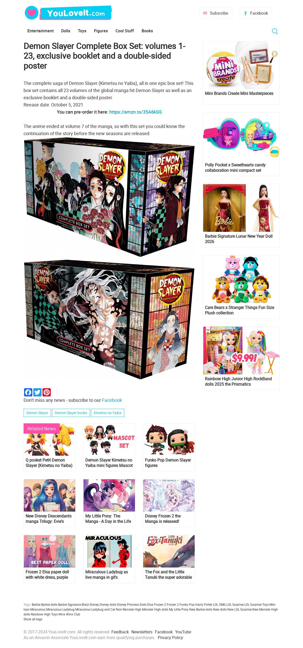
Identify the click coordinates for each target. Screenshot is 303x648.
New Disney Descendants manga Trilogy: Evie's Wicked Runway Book (48, 518)
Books (147, 31)
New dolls (220, 609)
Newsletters (141, 632)
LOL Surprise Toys (256, 604)
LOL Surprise (235, 604)
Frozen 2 (173, 604)
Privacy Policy (170, 637)
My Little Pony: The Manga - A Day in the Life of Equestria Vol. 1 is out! (108, 518)
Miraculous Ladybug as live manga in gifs (106, 574)
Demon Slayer (37, 412)
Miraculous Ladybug (60, 609)
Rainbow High (40, 614)
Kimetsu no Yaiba (107, 412)
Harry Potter (203, 604)
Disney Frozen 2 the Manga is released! (163, 518)
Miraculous (38, 609)
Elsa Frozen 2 (156, 604)
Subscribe (219, 13)
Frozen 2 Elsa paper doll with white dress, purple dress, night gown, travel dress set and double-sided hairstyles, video (47, 574)
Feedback (120, 632)
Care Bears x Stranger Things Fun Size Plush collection (239, 310)
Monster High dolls (155, 609)
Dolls (65, 31)
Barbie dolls (49, 604)
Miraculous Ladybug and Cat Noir (98, 609)
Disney (94, 604)
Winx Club (73, 614)
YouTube (183, 632)
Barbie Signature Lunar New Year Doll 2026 (239, 239)
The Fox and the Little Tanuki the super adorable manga (168, 574)
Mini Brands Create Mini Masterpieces (239, 93)
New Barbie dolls (200, 609)
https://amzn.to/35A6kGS (135, 112)
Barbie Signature (69, 604)
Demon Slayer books (71, 412)
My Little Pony (179, 609)
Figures (101, 31)
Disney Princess (128, 604)
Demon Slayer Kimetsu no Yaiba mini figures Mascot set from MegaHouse (109, 462)
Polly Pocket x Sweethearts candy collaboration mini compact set (235, 167)
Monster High (132, 609)
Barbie (36, 604)
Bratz (85, 604)
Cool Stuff (125, 31)
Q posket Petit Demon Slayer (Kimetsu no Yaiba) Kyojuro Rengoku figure (49, 462)
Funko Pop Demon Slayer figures (168, 462)
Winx (61, 614)
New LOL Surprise (239, 609)
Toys (82, 31)
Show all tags (33, 619)
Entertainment (40, 31)
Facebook (259, 13)
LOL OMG (219, 604)
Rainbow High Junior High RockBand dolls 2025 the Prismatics (238, 381)
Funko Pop (187, 604)
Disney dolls (108, 604)
